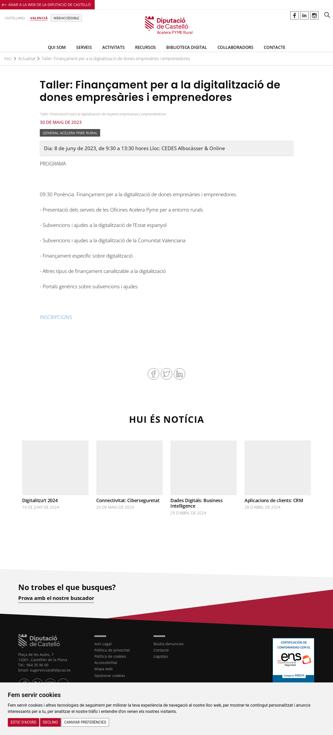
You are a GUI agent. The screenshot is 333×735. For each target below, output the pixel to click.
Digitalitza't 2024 (40, 500)
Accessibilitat (105, 662)
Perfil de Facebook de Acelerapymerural (294, 15)
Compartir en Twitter (166, 374)
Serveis (84, 47)
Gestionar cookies (109, 675)
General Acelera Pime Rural (70, 132)
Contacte (274, 47)
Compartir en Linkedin (179, 374)
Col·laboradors (235, 47)
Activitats (113, 47)
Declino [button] (50, 722)
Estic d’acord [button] (23, 722)
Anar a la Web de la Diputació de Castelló (49, 4)
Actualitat (26, 58)
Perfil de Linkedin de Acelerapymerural (304, 15)
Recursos (145, 47)
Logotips (160, 656)
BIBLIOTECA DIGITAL (186, 47)
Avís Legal (103, 643)
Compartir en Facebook (153, 374)
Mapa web (103, 668)
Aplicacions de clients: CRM (274, 500)
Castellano (15, 18)
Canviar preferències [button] (85, 722)
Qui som (57, 47)
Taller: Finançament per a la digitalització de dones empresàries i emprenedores (116, 58)
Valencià (39, 18)
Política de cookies (110, 656)
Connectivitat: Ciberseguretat (127, 500)
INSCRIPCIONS (56, 317)
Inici (8, 58)
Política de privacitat (112, 650)
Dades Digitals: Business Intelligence (196, 503)
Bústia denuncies (168, 643)
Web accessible (66, 18)
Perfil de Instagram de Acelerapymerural (314, 15)
